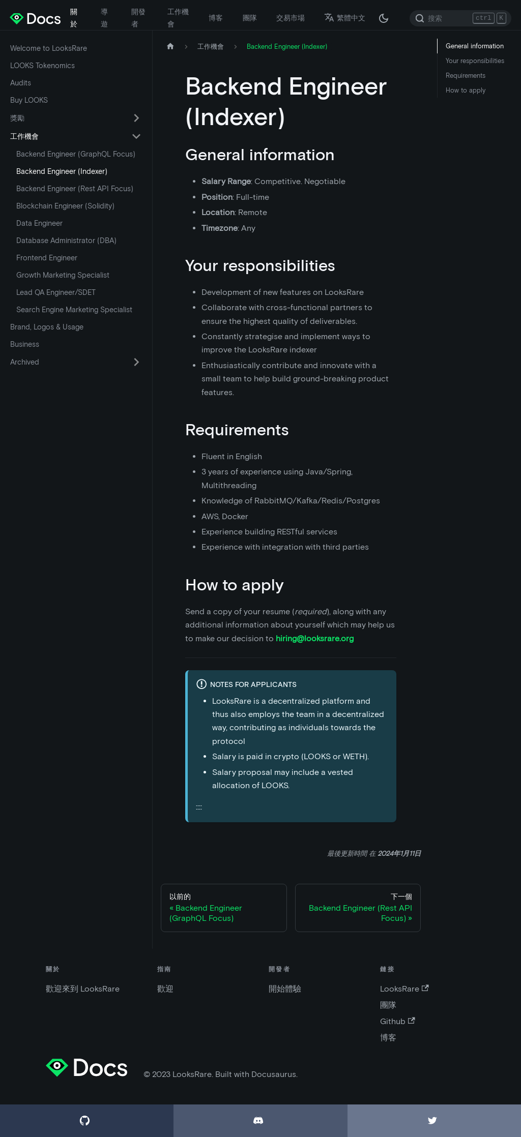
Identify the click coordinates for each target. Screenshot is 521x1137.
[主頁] (170, 46)
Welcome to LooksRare (48, 48)
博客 (216, 17)
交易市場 (290, 17)
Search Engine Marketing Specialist (74, 309)
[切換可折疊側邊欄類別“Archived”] (136, 362)
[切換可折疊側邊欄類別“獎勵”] (136, 118)
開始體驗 (285, 989)
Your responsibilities (475, 61)
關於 (73, 17)
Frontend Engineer (46, 257)
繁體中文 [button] (344, 17)
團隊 (250, 17)
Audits (20, 82)
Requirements (465, 75)
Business (24, 344)
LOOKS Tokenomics (42, 65)
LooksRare (404, 989)
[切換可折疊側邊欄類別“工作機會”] (136, 136)
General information (475, 46)
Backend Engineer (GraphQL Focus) (75, 154)
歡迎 (165, 989)
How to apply (465, 90)
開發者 (138, 17)
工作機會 (178, 17)
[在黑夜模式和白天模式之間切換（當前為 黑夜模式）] (383, 18)
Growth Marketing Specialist (62, 275)
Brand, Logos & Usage (46, 327)
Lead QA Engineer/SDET (56, 292)
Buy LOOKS (29, 100)
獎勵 (17, 118)
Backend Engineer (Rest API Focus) (74, 188)
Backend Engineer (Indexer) (61, 171)
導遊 (104, 17)
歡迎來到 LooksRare (83, 989)
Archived (24, 362)
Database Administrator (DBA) (66, 240)
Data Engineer (39, 223)
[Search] (460, 18)
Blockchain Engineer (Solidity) (65, 206)
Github (397, 1021)
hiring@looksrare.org (315, 638)
